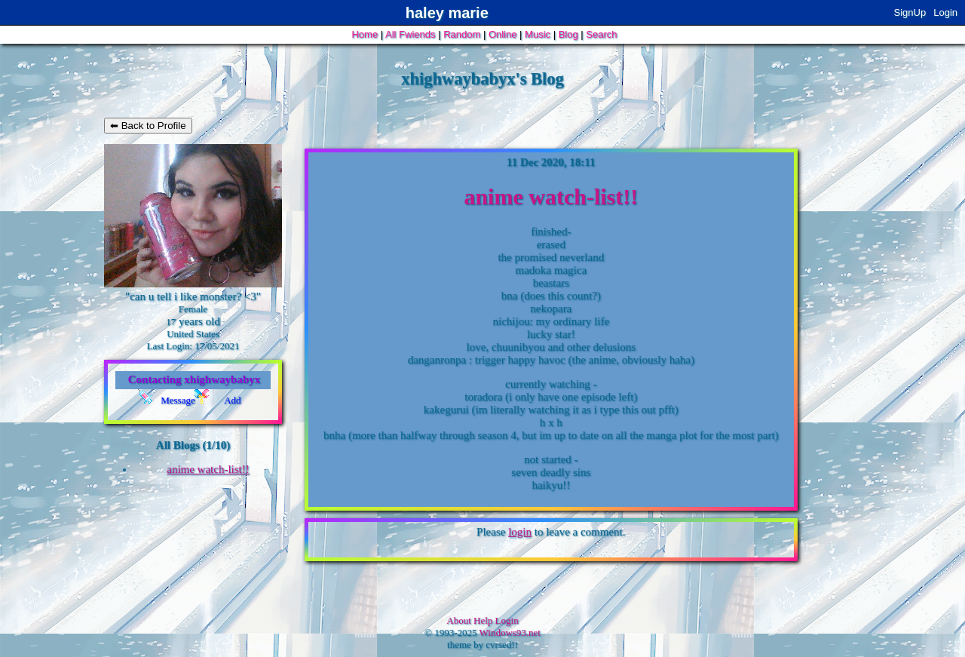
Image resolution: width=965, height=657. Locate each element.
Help (482, 620)
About (458, 620)
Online (503, 34)
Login (945, 12)
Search (601, 34)
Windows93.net (510, 632)
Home (364, 34)
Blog (568, 34)
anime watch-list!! (208, 469)
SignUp (910, 12)
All (410, 34)
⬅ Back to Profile (148, 125)
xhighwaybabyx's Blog (482, 78)
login (520, 532)
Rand (461, 34)
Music (537, 34)
